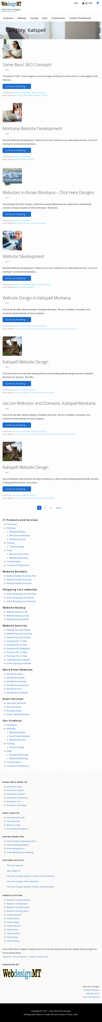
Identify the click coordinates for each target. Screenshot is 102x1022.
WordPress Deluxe (16, 677)
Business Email (14, 710)
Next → (59, 507)
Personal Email (14, 707)
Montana (26, 93)
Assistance (8, 18)
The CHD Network (15, 865)
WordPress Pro (14, 688)
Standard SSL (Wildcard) (18, 648)
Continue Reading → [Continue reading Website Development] (16, 278)
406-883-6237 (92, 993)
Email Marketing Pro (16, 848)
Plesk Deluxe (12, 937)
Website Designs (39, 326)
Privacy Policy (42, 956)
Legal (31, 956)
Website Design (29, 390)
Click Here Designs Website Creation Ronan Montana (30, 886)
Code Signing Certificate (18, 659)
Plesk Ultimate (13, 941)
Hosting (34, 18)
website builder (38, 223)
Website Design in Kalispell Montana (37, 298)
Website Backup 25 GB (18, 615)
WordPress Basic (15, 674)
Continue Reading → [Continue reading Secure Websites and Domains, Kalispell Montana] (16, 425)
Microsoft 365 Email (18, 554)
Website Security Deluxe (18, 629)
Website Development (24, 159)
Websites (21, 18)
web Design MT (14, 870)
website (41, 329)
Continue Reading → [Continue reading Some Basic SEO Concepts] (16, 86)
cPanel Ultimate (14, 926)
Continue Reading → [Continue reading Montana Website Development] (16, 150)
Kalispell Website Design (25, 362)
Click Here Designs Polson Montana (22, 881)
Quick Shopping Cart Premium (21, 601)
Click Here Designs (10, 9)
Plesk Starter (12, 929)
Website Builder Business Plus (21, 575)
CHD (7, 70)
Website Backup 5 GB (17, 611)
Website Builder (39, 93)
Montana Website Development (32, 128)
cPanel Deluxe (13, 922)
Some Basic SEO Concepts (27, 64)
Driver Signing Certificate (19, 663)
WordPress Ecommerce (18, 685)
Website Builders (17, 531)
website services (40, 95)
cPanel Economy (14, 914)
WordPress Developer (17, 692)
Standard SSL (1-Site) (17, 641)
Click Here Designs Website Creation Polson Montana (30, 876)
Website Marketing (18, 557)
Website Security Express (19, 637)
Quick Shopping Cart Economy (21, 593)
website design (69, 329)
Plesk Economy (13, 933)
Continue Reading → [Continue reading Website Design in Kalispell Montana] (16, 319)
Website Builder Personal (19, 583)
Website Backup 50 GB (18, 619)
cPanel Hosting (16, 546)
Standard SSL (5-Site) (17, 644)
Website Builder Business (19, 579)
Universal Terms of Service (15, 956)
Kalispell (17, 93)
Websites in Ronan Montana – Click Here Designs (48, 192)
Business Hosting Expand (18, 907)
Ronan (27, 223)
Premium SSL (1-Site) (17, 656)
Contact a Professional (80, 18)
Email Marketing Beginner (18, 844)
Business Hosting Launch (18, 911)
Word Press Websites (19, 535)
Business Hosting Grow (17, 903)
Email (44, 18)
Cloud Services (58, 18)
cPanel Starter (13, 918)
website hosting (46, 393)
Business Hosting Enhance (18, 900)
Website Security (17, 539)
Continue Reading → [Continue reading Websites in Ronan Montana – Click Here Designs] (16, 214)
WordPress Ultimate (16, 681)
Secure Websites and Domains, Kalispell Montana (49, 403)
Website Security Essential (19, 633)
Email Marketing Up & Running (20, 852)
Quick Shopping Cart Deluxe (20, 597)
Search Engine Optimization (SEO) (22, 841)
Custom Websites (91, 990)
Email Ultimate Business (18, 714)
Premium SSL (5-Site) (17, 652)
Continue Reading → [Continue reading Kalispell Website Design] (16, 383)
